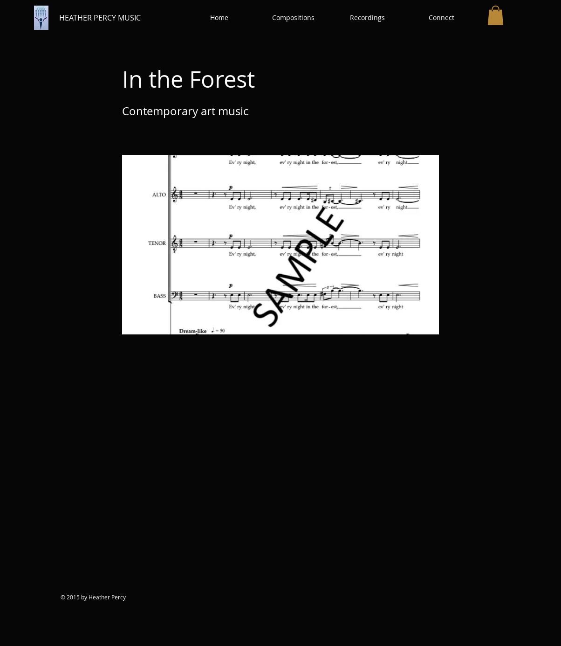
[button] (293, 17)
